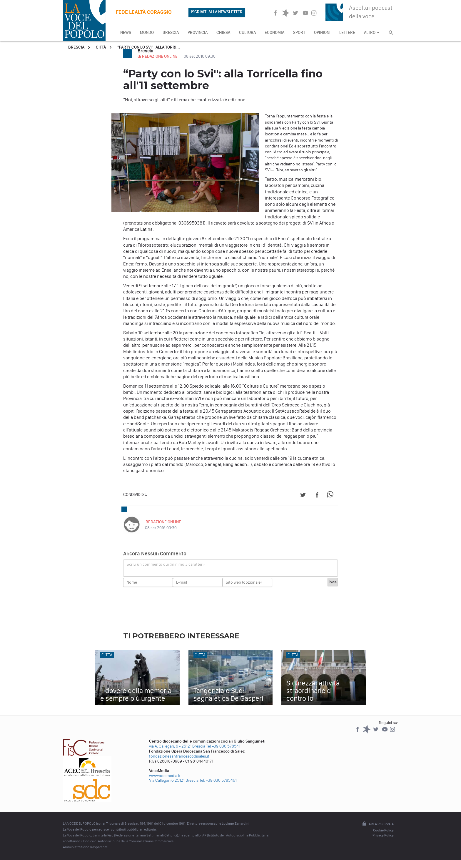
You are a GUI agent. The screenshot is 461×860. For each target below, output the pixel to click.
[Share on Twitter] (303, 495)
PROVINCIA (198, 32)
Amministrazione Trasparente (85, 847)
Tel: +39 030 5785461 (218, 780)
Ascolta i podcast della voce (370, 12)
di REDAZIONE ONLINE (158, 56)
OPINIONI (322, 32)
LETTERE (347, 32)
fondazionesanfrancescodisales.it (179, 756)
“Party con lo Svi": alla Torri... (148, 47)
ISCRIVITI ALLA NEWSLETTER (217, 11)
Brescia (76, 47)
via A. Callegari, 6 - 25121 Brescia (177, 746)
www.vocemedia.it (165, 775)
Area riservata (377, 824)
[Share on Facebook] (317, 495)
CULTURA (247, 32)
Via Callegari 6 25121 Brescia (173, 780)
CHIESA (223, 32)
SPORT (299, 32)
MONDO (147, 32)
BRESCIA (171, 32)
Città (101, 47)
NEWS (125, 32)
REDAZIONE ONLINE (163, 521)
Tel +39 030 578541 (223, 746)
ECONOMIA (274, 32)
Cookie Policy (383, 830)
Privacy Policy (383, 835)
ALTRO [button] (371, 32)
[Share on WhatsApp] (331, 495)
